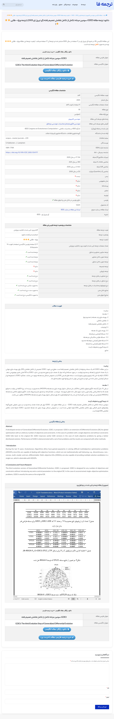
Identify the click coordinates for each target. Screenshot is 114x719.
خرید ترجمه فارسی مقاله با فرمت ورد (57, 78)
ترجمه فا (83, 5)
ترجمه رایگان (67, 5)
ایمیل (107, 697)
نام (108, 688)
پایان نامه (54, 5)
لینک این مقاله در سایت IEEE (70, 210)
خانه (105, 15)
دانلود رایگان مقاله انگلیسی (57, 70)
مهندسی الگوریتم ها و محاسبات (69, 124)
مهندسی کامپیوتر (74, 119)
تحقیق (60, 5)
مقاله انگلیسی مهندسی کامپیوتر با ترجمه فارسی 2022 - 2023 (87, 15)
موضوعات (75, 5)
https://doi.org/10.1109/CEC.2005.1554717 (22, 152)
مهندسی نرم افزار (52, 124)
